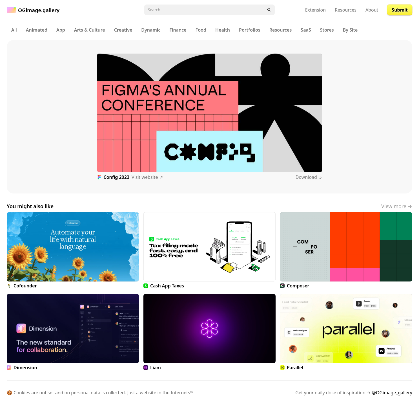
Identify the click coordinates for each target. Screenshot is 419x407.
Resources (345, 10)
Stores (327, 30)
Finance (177, 30)
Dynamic (150, 30)
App (60, 30)
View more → (396, 206)
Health (222, 30)
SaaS (306, 30)
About (371, 10)
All (14, 30)
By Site (350, 30)
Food (201, 30)
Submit (400, 10)
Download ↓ (309, 177)
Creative (123, 30)
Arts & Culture (89, 30)
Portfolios (249, 30)
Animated (36, 30)
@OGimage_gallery (392, 393)
